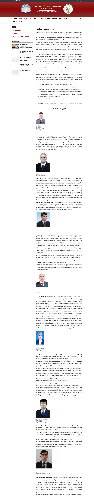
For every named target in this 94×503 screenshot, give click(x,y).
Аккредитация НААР (18, 21)
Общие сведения (24, 18)
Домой (37, 25)
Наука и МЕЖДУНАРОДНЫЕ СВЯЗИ (53, 18)
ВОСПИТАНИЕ (67, 18)
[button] (80, 18)
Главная (15, 18)
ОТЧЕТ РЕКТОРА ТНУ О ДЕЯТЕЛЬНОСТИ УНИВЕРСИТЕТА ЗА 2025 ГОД (26, 46)
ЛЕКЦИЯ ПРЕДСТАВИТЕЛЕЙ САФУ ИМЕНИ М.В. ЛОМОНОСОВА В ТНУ (26, 59)
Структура (33, 18)
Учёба (41, 18)
